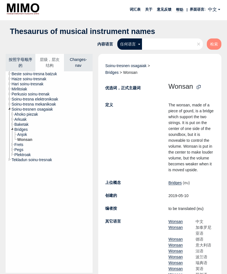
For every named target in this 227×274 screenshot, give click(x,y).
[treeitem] (36, 73)
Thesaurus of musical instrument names (82, 31)
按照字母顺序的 (20, 62)
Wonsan (175, 221)
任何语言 (128, 44)
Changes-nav (78, 62)
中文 (212, 9)
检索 (214, 44)
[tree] (49, 172)
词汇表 (135, 9)
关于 (148, 9)
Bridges (111, 72)
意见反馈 (164, 9)
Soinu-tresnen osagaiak (125, 65)
